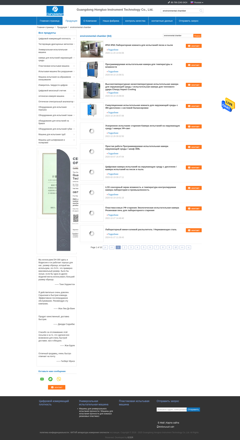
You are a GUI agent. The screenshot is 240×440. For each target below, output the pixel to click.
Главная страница (50, 20)
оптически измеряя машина (51, 96)
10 (175, 247)
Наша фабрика (111, 20)
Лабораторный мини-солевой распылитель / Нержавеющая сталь (141, 229)
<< (112, 247)
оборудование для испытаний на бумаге (53, 122)
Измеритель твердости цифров (53, 85)
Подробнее (113, 50)
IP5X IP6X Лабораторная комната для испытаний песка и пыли (139, 45)
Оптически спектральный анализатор (55, 101)
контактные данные (162, 20)
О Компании (90, 20)
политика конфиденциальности (54, 432)
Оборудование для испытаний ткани (55, 115)
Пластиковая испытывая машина (53, 66)
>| (188, 247)
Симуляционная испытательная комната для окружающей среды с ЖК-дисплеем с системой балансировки (141, 106)
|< (105, 247)
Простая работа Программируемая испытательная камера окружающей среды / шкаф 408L (136, 147)
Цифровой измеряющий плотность (54, 38)
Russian (198, 2)
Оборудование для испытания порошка (52, 108)
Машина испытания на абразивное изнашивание (54, 78)
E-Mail (161, 422)
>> (182, 247)
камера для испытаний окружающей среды (55, 59)
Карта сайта (172, 422)
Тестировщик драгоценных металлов (55, 44)
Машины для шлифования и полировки (51, 141)
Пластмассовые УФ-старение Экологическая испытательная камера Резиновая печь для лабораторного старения (142, 209)
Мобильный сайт (165, 427)
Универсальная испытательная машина (52, 50)
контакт (195, 46)
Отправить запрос (188, 20)
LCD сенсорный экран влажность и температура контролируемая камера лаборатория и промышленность (140, 188)
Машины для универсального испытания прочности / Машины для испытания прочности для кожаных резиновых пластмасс (96, 412)
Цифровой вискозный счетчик (52, 90)
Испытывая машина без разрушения (55, 71)
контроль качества (135, 20)
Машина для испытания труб (52, 134)
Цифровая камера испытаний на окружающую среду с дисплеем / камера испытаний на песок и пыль (141, 168)
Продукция (71, 20)
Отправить (193, 409)
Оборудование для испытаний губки (55, 129)
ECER (130, 437)
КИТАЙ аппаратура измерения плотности (89, 432)
